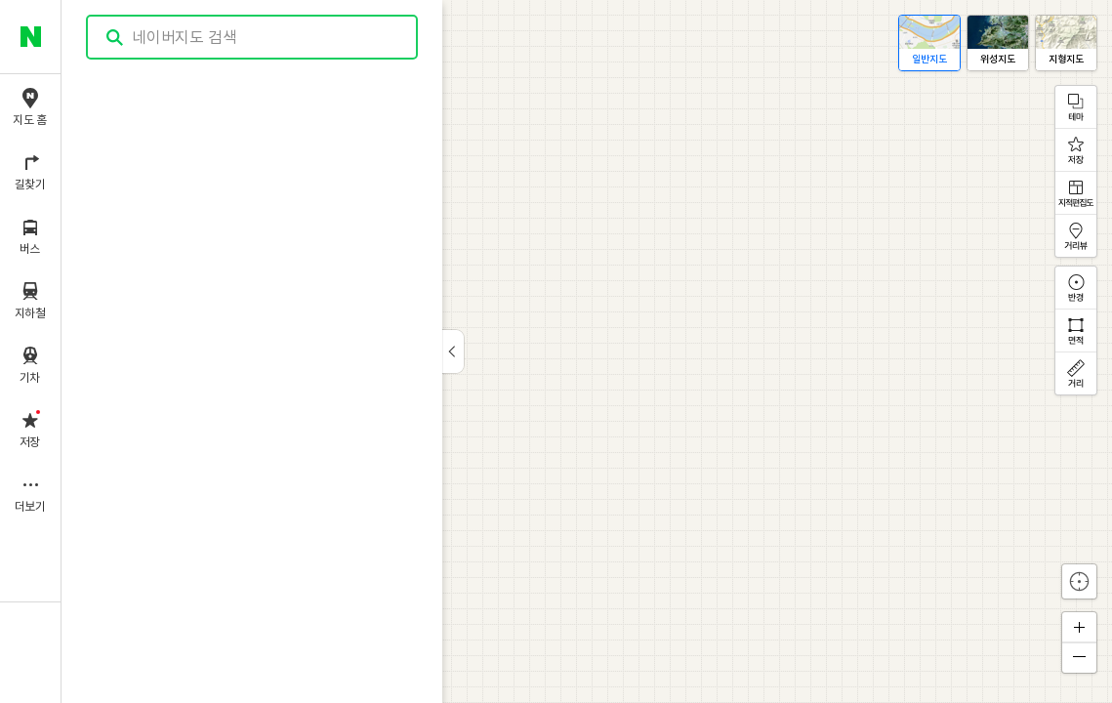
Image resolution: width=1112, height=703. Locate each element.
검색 (115, 37)
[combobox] (253, 37)
